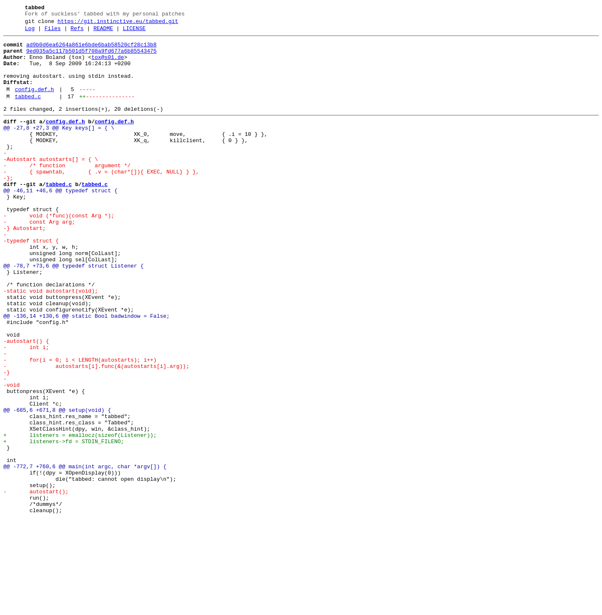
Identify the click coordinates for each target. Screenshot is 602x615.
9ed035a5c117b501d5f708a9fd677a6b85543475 (91, 57)
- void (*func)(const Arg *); (58, 252)
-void (11, 455)
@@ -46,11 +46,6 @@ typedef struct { (60, 222)
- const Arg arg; (39, 259)
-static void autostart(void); (50, 342)
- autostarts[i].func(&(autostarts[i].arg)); (96, 432)
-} (6, 440)
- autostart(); (36, 583)
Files (52, 32)
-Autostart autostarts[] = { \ (50, 184)
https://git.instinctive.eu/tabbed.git (118, 24)
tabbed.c (28, 111)
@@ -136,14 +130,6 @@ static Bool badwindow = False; (86, 372)
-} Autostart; (24, 267)
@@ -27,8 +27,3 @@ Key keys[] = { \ (58, 147)
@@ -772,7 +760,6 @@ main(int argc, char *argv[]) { (84, 553)
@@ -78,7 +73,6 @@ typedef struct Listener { (73, 312)
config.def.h (34, 103)
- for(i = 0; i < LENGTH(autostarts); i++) (80, 425)
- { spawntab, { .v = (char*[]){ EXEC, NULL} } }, (101, 199)
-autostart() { (26, 402)
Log (30, 32)
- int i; (26, 410)
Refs (77, 32)
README (103, 32)
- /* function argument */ (66, 192)
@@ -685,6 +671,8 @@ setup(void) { (57, 485)
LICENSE (134, 32)
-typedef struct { (31, 282)
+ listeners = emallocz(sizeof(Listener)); (80, 515)
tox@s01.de (108, 65)
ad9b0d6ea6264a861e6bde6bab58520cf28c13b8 (91, 50)
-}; (8, 207)
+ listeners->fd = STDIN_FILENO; (63, 523)
